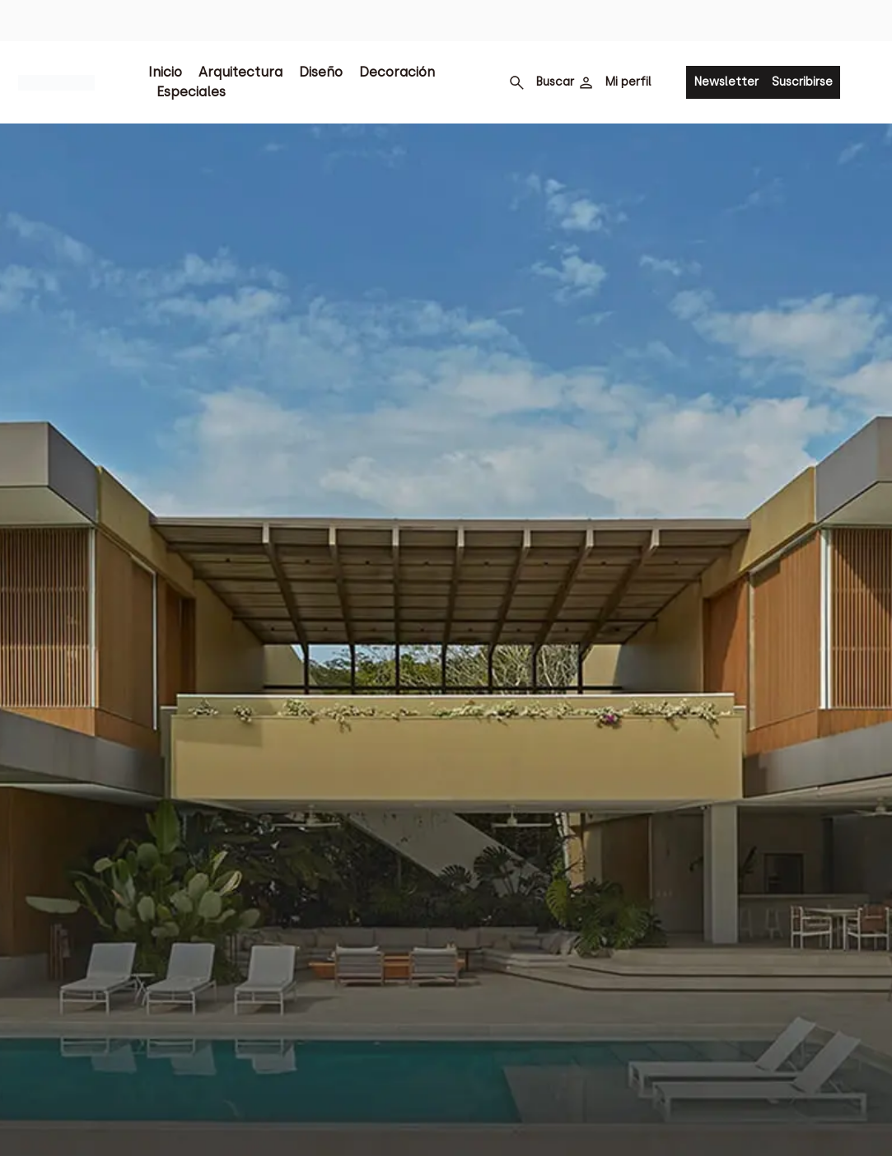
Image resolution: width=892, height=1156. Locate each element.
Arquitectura (240, 72)
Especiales (191, 92)
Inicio (165, 72)
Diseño (321, 72)
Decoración (397, 72)
